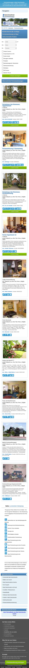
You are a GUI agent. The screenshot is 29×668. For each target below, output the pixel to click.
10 (21, 506)
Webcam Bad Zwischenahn (10, 595)
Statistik (6, 630)
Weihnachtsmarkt (7, 600)
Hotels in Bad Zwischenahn (10, 597)
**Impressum (18, 667)
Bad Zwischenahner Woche (10, 582)
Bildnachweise (8, 667)
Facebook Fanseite (9, 636)
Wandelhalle (6, 592)
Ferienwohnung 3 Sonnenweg (12, 148)
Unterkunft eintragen (9, 626)
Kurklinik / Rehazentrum (9, 589)
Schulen (2, 667)
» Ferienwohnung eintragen (15, 662)
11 (23, 506)
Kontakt (13, 667)
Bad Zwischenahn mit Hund (10, 587)
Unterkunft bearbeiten (9, 628)
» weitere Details (14, 125)
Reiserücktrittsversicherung (10, 602)
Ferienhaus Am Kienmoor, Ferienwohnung (11, 192)
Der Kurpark (6, 584)
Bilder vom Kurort (7, 579)
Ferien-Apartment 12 (9, 235)
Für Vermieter (7, 624)
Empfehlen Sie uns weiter (10, 632)
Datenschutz (24, 667)
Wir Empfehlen (8, 634)
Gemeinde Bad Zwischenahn (10, 577)
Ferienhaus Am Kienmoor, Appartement (11, 105)
